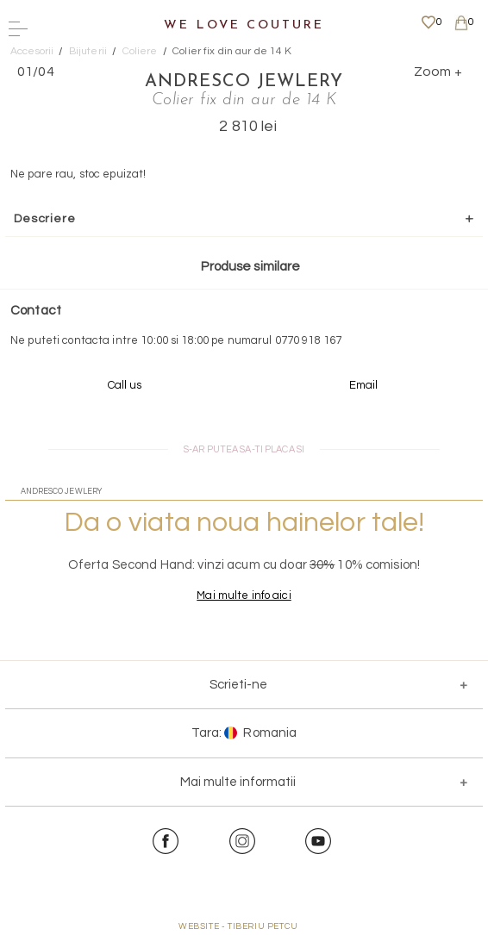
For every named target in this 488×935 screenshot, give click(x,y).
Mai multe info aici (244, 595)
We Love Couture (243, 25)
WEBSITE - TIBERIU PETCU (238, 926)
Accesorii (31, 51)
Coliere (140, 51)
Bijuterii (88, 51)
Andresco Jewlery (244, 81)
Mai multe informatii (238, 782)
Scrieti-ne (238, 684)
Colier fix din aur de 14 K (231, 51)
